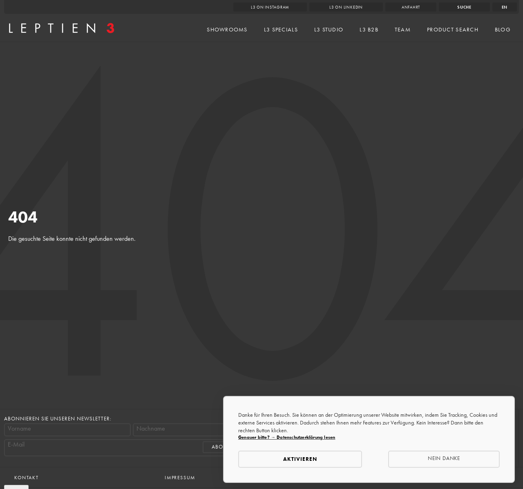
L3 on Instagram (270, 7)
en (505, 7)
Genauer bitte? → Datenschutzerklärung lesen (286, 437)
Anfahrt (411, 7)
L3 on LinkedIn (346, 7)
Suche (464, 7)
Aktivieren (300, 459)
